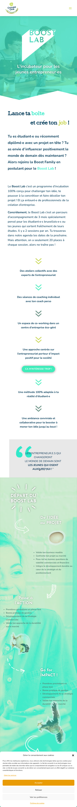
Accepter (38, 782)
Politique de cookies (37, 803)
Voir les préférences (38, 797)
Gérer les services (10, 775)
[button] (73, 755)
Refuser (38, 790)
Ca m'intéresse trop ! (38, 368)
